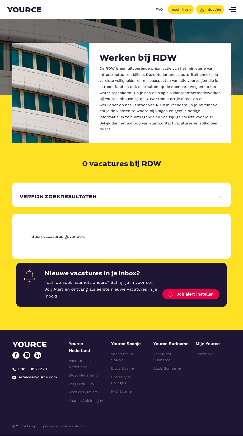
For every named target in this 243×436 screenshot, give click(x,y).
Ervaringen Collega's (120, 380)
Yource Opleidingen (86, 400)
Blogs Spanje (122, 368)
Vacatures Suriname (162, 357)
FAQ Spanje (121, 391)
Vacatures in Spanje (122, 357)
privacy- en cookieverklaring (63, 426)
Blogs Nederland (83, 375)
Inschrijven (181, 9)
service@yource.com (34, 377)
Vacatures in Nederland (80, 363)
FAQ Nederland (82, 383)
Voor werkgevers (83, 392)
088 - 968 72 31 (29, 368)
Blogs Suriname (167, 368)
